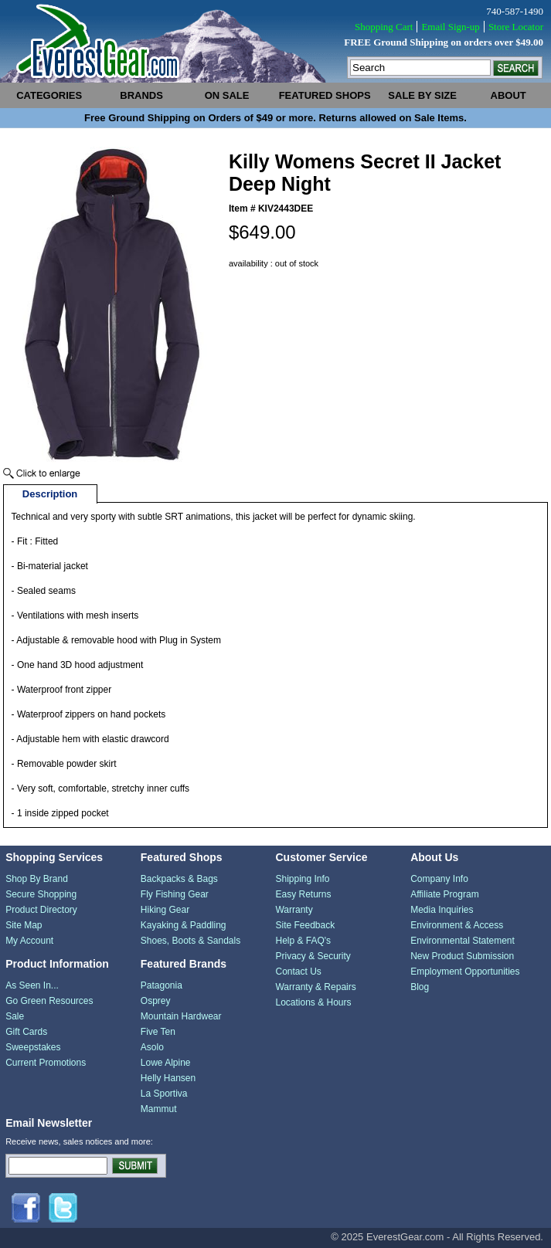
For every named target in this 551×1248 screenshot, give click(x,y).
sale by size (422, 95)
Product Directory (41, 909)
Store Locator (515, 26)
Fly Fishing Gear (175, 894)
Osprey (156, 1000)
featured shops (325, 95)
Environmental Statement (462, 940)
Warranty (293, 909)
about (508, 95)
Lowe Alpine (166, 1062)
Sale (14, 1016)
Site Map (23, 925)
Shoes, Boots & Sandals (190, 940)
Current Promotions (45, 1062)
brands (141, 95)
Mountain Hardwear (181, 1016)
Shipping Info (302, 878)
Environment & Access (456, 925)
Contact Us (298, 971)
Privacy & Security (312, 956)
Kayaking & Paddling (183, 925)
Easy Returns (303, 894)
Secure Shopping (41, 894)
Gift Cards (26, 1031)
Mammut (159, 1109)
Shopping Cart (384, 26)
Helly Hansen (168, 1078)
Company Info (439, 878)
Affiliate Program (444, 894)
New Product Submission (462, 956)
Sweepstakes (32, 1047)
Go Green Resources (49, 1000)
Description (50, 494)
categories (49, 95)
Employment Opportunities (464, 971)
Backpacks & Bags (179, 878)
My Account (29, 940)
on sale (227, 95)
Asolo (152, 1047)
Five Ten (158, 1031)
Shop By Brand (36, 878)
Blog (419, 987)
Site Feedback (305, 925)
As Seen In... (32, 985)
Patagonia (161, 985)
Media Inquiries (441, 909)
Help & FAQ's (303, 940)
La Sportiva (164, 1093)
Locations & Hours (313, 1002)
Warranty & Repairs (315, 987)
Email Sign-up (450, 26)
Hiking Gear (165, 909)
